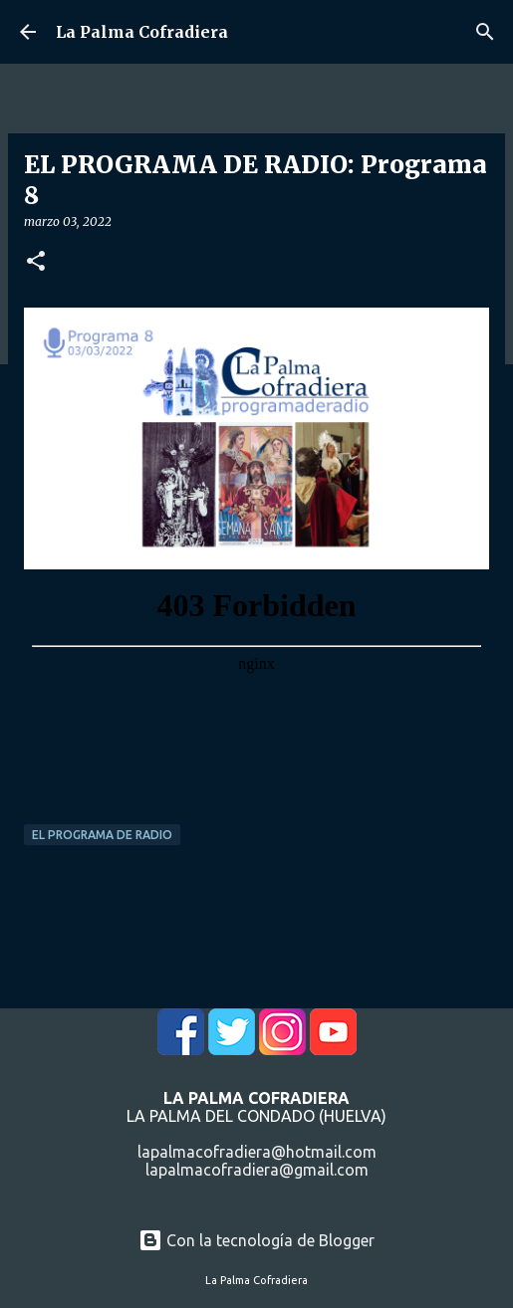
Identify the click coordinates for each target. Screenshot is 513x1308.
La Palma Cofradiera (142, 32)
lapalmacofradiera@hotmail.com (257, 1152)
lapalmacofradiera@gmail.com (257, 1170)
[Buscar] (485, 32)
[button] (36, 262)
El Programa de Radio (102, 834)
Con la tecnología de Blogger (256, 1240)
